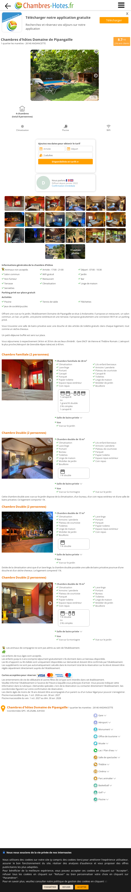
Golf (99, 792)
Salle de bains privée (68, 417)
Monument (103, 729)
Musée (100, 743)
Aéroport (102, 722)
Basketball (102, 785)
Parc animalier (104, 778)
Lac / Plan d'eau (105, 750)
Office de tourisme (106, 736)
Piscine (101, 799)
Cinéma (101, 771)
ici (106, 881)
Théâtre (101, 764)
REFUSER (66, 887)
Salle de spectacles (106, 757)
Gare (99, 715)
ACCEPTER (81, 887)
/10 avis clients (121, 41)
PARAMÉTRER (50, 887)
